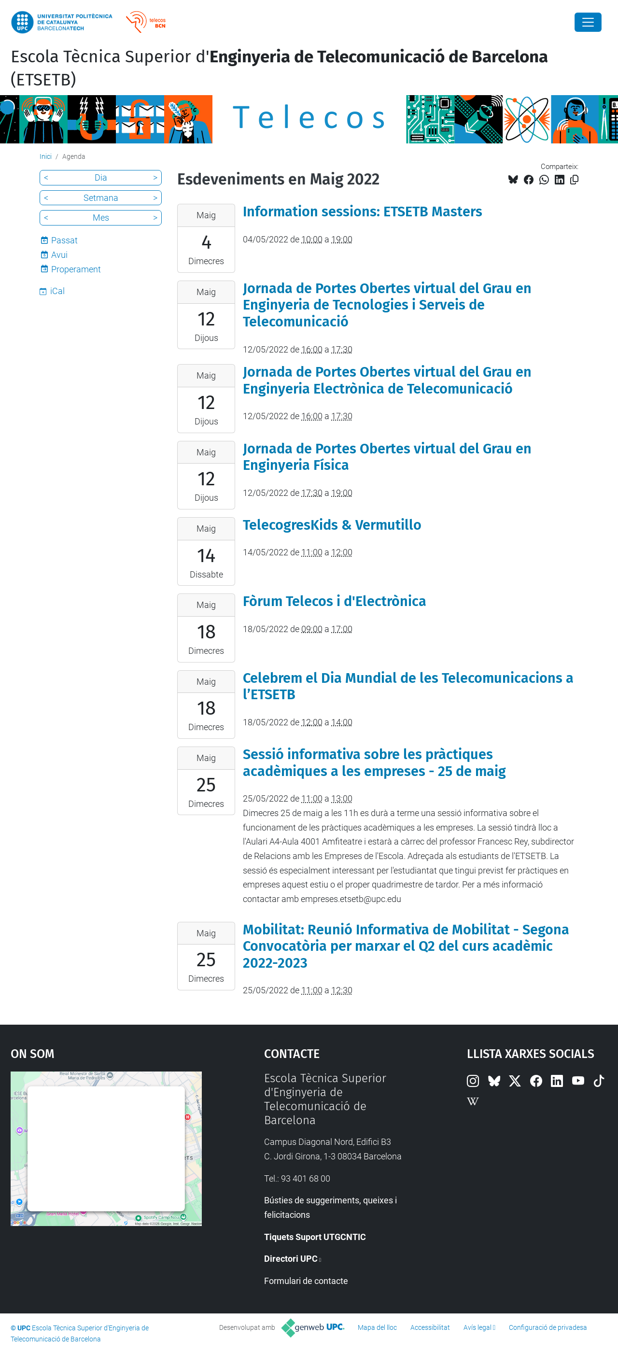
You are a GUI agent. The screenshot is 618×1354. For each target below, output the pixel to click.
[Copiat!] (574, 179)
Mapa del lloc (377, 1327)
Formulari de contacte (306, 1281)
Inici (46, 156)
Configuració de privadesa (548, 1327)
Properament (76, 269)
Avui (59, 255)
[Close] (588, 22)
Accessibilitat (430, 1327)
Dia (101, 177)
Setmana (101, 198)
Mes (101, 217)
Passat (64, 240)
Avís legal (478, 1327)
